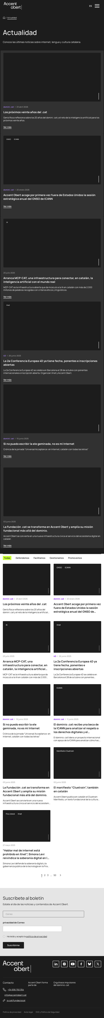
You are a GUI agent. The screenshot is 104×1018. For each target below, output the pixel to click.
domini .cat (8, 107)
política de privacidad (36, 936)
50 (55, 875)
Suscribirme (13, 945)
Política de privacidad (12, 1012)
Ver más (7, 127)
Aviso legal (28, 1012)
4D (4, 355)
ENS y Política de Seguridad (47, 1012)
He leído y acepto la (27, 936)
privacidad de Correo (14, 922)
